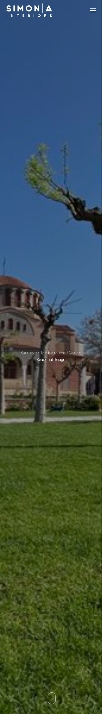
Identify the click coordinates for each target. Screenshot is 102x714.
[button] (93, 10)
